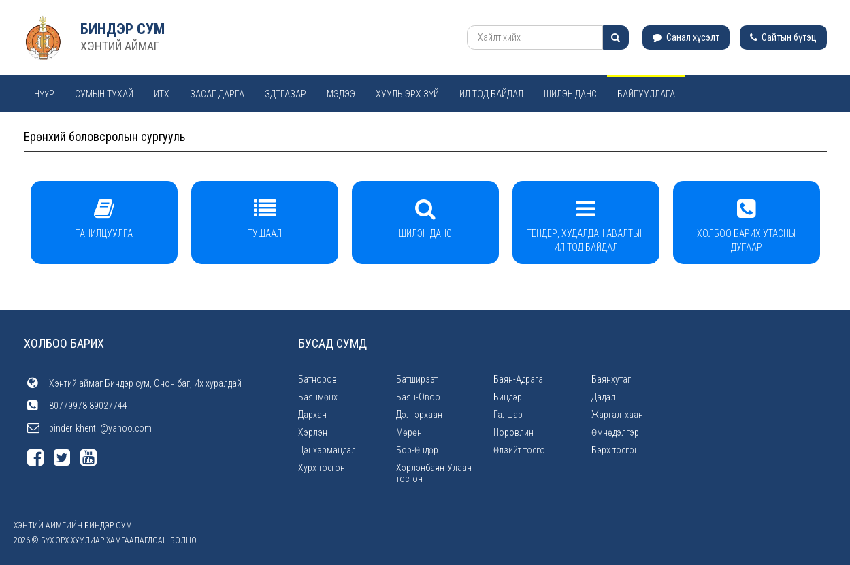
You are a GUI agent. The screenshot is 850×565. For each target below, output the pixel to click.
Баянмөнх (318, 396)
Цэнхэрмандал (327, 450)
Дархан (312, 414)
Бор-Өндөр (417, 450)
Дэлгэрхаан (419, 414)
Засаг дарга (217, 93)
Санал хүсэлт (686, 37)
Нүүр (44, 93)
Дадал (603, 396)
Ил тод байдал (491, 93)
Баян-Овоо (418, 396)
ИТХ (161, 93)
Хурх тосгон (321, 467)
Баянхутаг (611, 379)
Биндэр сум (122, 28)
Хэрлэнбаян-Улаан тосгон (434, 473)
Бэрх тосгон (615, 450)
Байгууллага (646, 93)
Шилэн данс (570, 93)
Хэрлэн (312, 432)
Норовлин (513, 432)
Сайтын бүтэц (783, 37)
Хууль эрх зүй (407, 93)
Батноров (317, 379)
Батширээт (417, 379)
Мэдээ (341, 93)
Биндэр (507, 396)
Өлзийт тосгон (521, 450)
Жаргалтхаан (617, 414)
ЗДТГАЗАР (285, 93)
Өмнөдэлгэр (615, 432)
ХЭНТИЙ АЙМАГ (119, 46)
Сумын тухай (104, 93)
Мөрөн (409, 432)
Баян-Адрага (518, 379)
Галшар (508, 414)
